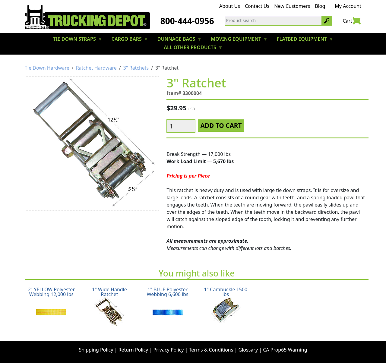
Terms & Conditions (211, 349)
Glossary (248, 349)
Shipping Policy (96, 349)
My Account (348, 6)
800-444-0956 (187, 21)
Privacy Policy (168, 349)
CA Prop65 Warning (285, 349)
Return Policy (133, 349)
